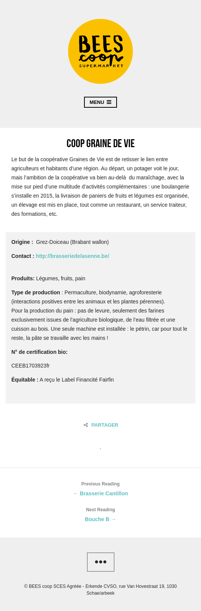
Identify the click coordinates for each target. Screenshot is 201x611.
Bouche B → (100, 513)
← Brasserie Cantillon (100, 487)
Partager (101, 425)
